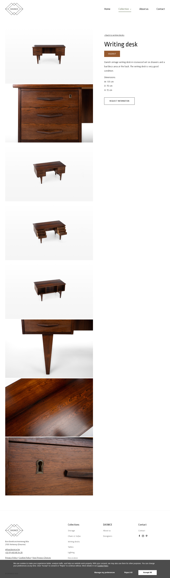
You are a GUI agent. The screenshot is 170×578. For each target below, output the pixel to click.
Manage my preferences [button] (104, 572)
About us (107, 530)
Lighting (71, 552)
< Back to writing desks (114, 35)
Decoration (73, 558)
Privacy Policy (11, 557)
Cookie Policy (25, 557)
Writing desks (74, 541)
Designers (107, 536)
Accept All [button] (147, 572)
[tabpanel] (49, 54)
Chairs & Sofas (74, 536)
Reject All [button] (128, 572)
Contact (141, 530)
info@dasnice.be (12, 549)
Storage (71, 530)
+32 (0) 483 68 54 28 (14, 552)
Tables (71, 547)
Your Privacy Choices (41, 557)
